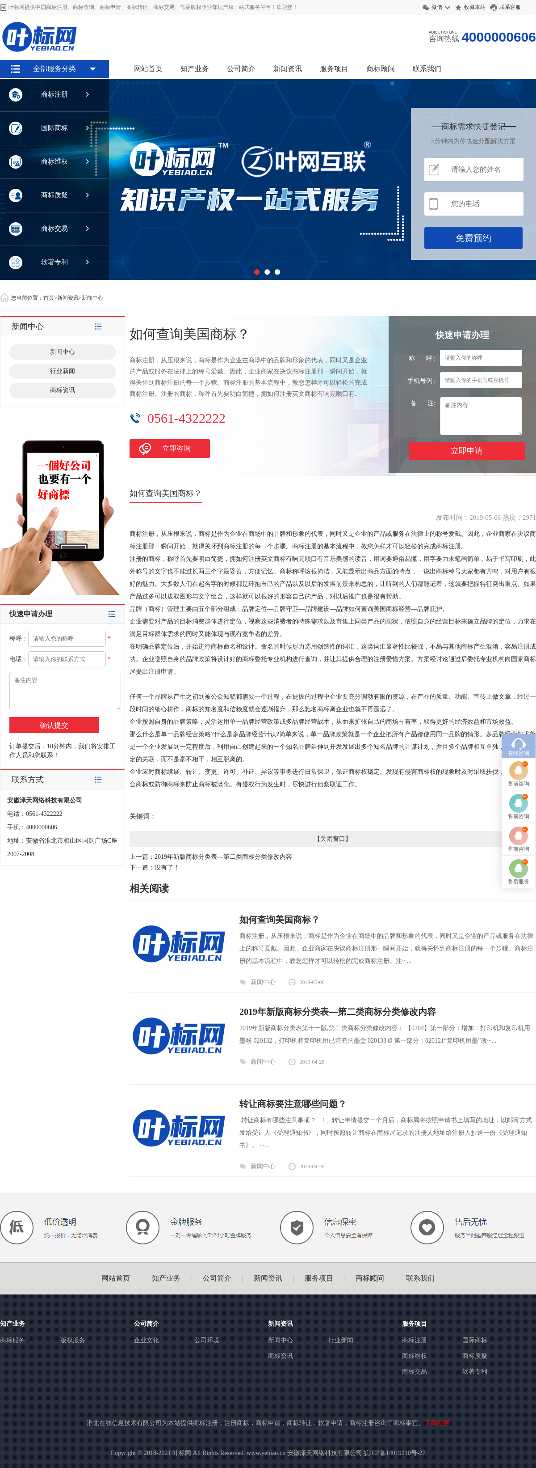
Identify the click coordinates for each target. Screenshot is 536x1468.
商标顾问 (380, 68)
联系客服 (510, 7)
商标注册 (414, 1340)
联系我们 (427, 68)
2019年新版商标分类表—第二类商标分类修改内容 (223, 856)
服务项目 (334, 68)
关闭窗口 (332, 839)
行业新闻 (62, 371)
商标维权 (414, 1356)
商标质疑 (474, 1356)
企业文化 (146, 1340)
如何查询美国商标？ (279, 920)
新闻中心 (92, 298)
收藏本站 (475, 7)
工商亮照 (436, 1423)
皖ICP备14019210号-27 (394, 1453)
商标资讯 (62, 390)
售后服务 (518, 881)
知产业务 (194, 68)
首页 (48, 298)
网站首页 (148, 68)
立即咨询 (176, 448)
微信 (436, 7)
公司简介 (241, 68)
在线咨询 (518, 753)
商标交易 (414, 1371)
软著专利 (474, 1371)
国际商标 (474, 1340)
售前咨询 (518, 784)
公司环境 (206, 1340)
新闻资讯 (287, 68)
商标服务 (12, 1340)
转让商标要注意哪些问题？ (293, 1104)
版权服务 (72, 1340)
